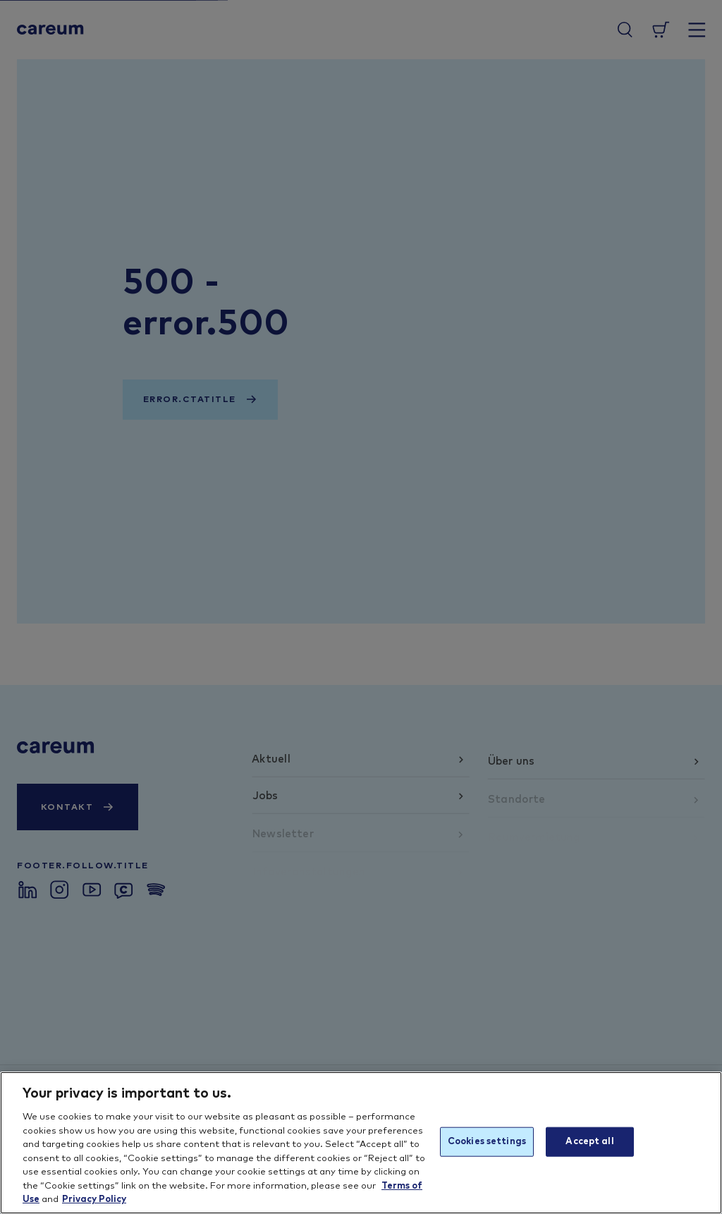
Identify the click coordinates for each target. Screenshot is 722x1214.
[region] (361, 1143)
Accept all (589, 1141)
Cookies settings (487, 1141)
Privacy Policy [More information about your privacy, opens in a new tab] (94, 1199)
